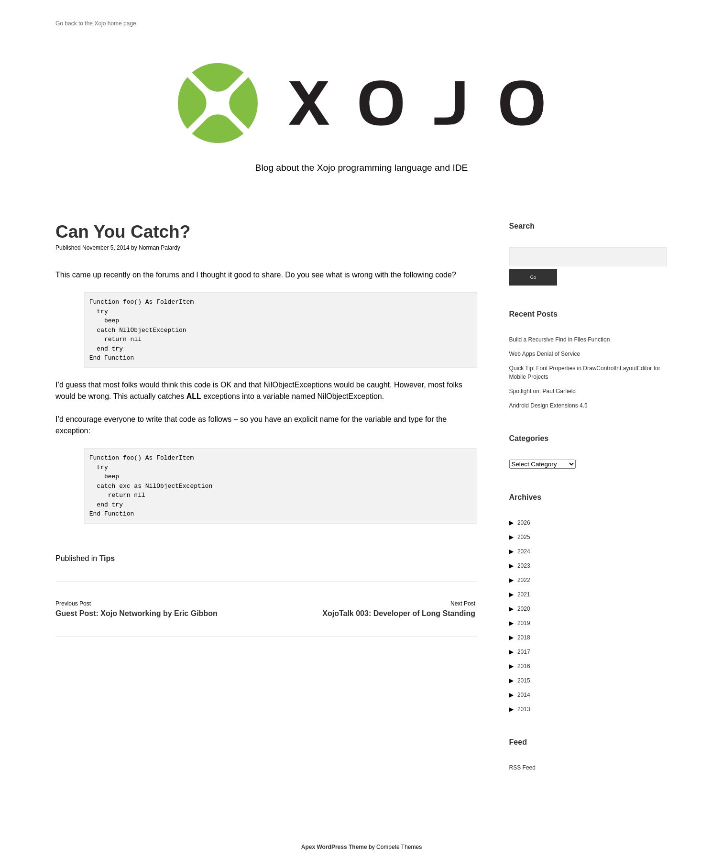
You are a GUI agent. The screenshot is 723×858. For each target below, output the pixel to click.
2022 (523, 580)
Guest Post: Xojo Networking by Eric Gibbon (136, 613)
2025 (523, 537)
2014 (523, 695)
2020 (523, 608)
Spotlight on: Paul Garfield (542, 391)
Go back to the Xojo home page (95, 23)
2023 (523, 565)
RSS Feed (522, 767)
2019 (523, 623)
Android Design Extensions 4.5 (548, 405)
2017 (523, 652)
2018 (523, 637)
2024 (523, 551)
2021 (523, 594)
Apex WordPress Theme (334, 847)
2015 (523, 680)
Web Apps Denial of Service (545, 354)
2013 (523, 709)
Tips (107, 558)
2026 (523, 522)
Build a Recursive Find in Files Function (559, 339)
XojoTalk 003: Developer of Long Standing (398, 613)
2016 (523, 666)
